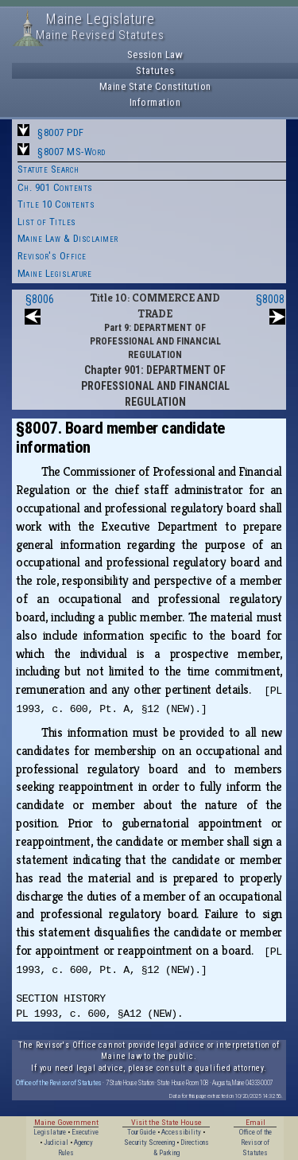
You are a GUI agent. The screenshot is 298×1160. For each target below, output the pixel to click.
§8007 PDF (60, 132)
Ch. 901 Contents (55, 187)
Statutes (155, 70)
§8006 (39, 299)
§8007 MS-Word (71, 152)
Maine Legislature (54, 273)
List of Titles (46, 222)
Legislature (49, 1132)
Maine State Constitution (155, 86)
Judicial (56, 1142)
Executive (85, 1132)
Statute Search (48, 169)
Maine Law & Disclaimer (67, 238)
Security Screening (149, 1142)
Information (155, 102)
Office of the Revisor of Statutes (59, 1082)
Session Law (155, 54)
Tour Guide (141, 1132)
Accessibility (181, 1132)
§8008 (270, 299)
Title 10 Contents (56, 204)
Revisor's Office (52, 256)
